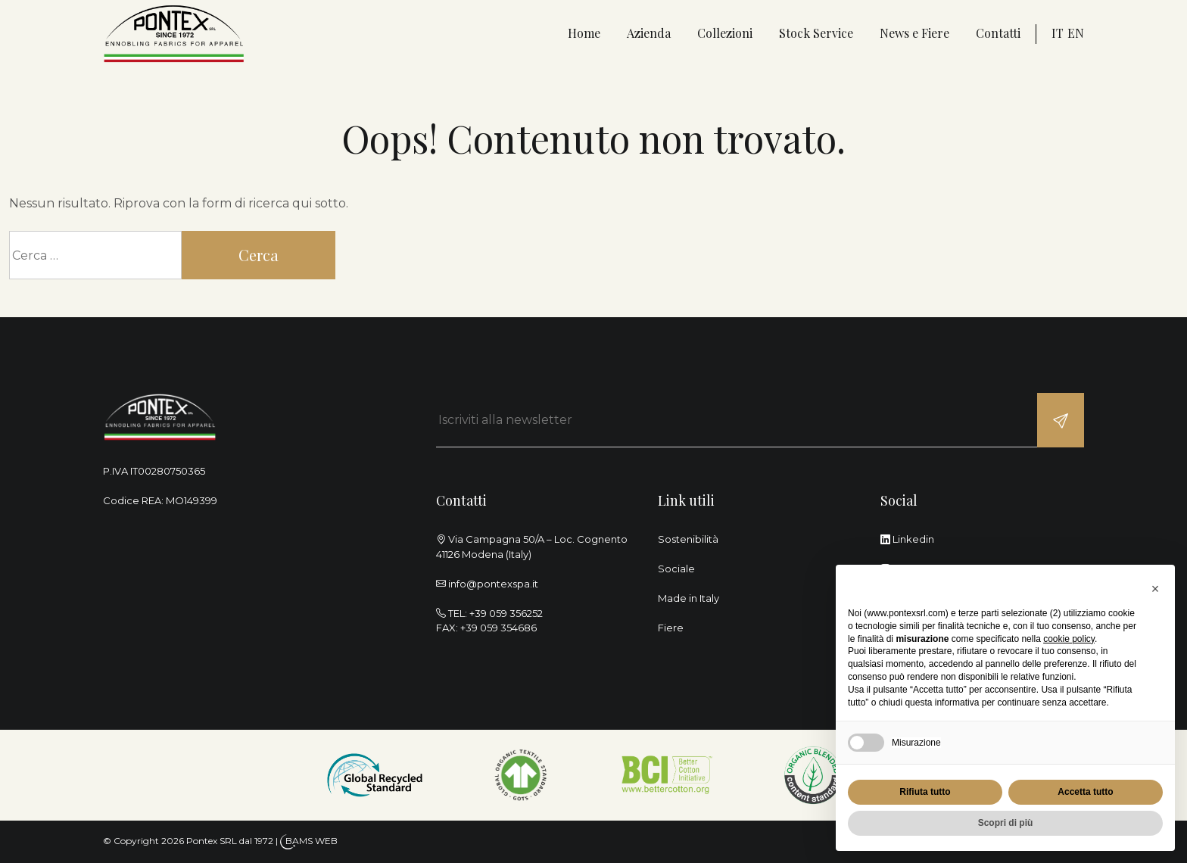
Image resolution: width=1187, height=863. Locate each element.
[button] (1155, 589)
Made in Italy (688, 598)
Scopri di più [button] (1005, 823)
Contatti (998, 33)
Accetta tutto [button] (1085, 792)
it (1057, 33)
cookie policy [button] (1069, 639)
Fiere (671, 628)
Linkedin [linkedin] (907, 539)
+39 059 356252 (506, 613)
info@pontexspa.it (493, 584)
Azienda (649, 33)
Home (584, 33)
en (1075, 33)
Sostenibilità (688, 539)
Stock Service (816, 33)
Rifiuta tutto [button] (924, 792)
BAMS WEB (311, 840)
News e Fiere (914, 33)
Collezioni (724, 33)
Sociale (676, 568)
